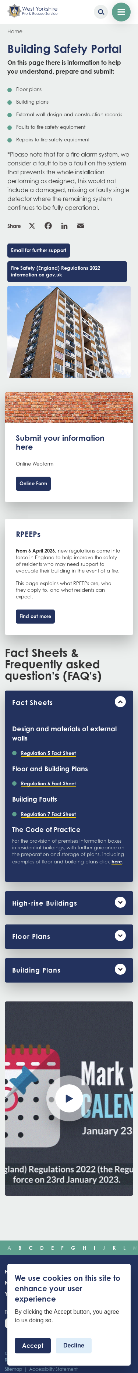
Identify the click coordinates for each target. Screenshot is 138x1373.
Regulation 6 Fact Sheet (48, 783)
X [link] (32, 226)
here (117, 862)
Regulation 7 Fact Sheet (48, 814)
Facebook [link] (48, 226)
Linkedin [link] (64, 226)
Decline (73, 1345)
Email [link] (80, 226)
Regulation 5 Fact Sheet (48, 753)
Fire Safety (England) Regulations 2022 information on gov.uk (55, 271)
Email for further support (38, 250)
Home (14, 31)
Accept (32, 1345)
